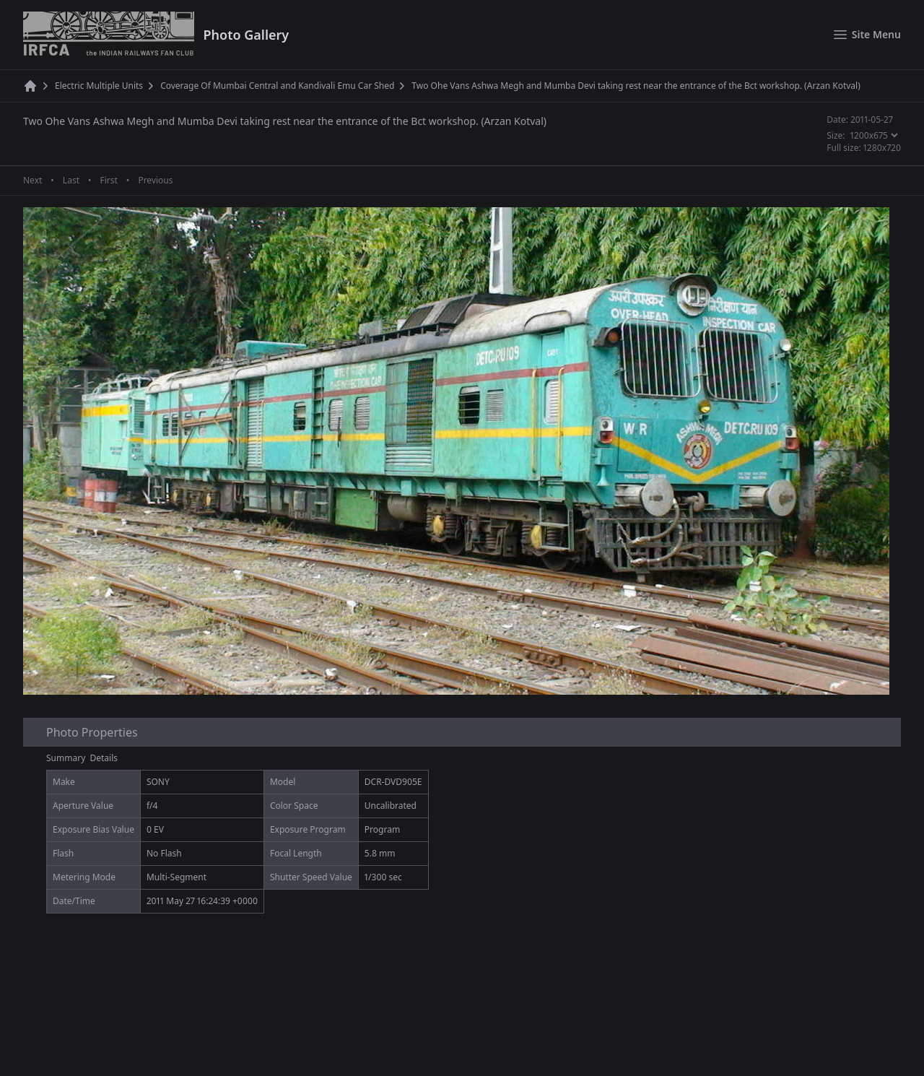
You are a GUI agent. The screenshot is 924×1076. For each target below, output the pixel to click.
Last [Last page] (71, 180)
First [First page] (108, 180)
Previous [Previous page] (155, 180)
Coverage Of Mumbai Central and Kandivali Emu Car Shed (277, 86)
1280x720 (882, 148)
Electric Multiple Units (99, 86)
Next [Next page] (32, 180)
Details (104, 758)
